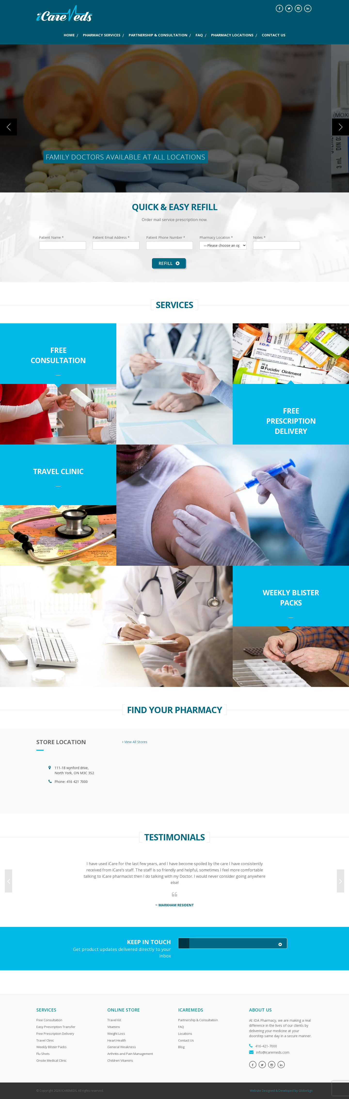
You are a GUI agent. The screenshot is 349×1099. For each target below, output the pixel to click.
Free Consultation (58, 355)
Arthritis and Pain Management (130, 1053)
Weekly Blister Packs (291, 598)
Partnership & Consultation (198, 1020)
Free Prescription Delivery (291, 421)
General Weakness (121, 1047)
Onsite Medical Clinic (51, 1060)
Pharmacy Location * (216, 237)
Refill (169, 263)
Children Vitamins (120, 1060)
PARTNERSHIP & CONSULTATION (158, 35)
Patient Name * (51, 237)
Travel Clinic (58, 471)
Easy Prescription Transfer (55, 1027)
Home (69, 35)
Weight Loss (116, 1033)
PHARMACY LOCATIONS (232, 35)
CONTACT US (274, 35)
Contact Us (186, 1040)
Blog (181, 1047)
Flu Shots (43, 1053)
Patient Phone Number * (165, 237)
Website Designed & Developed (272, 1091)
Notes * (259, 237)
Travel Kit (114, 1020)
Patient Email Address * (111, 237)
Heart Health (116, 1040)
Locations (185, 1033)
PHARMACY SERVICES (101, 35)
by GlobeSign (303, 1091)
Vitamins (113, 1027)
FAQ (199, 35)
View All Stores (134, 742)
